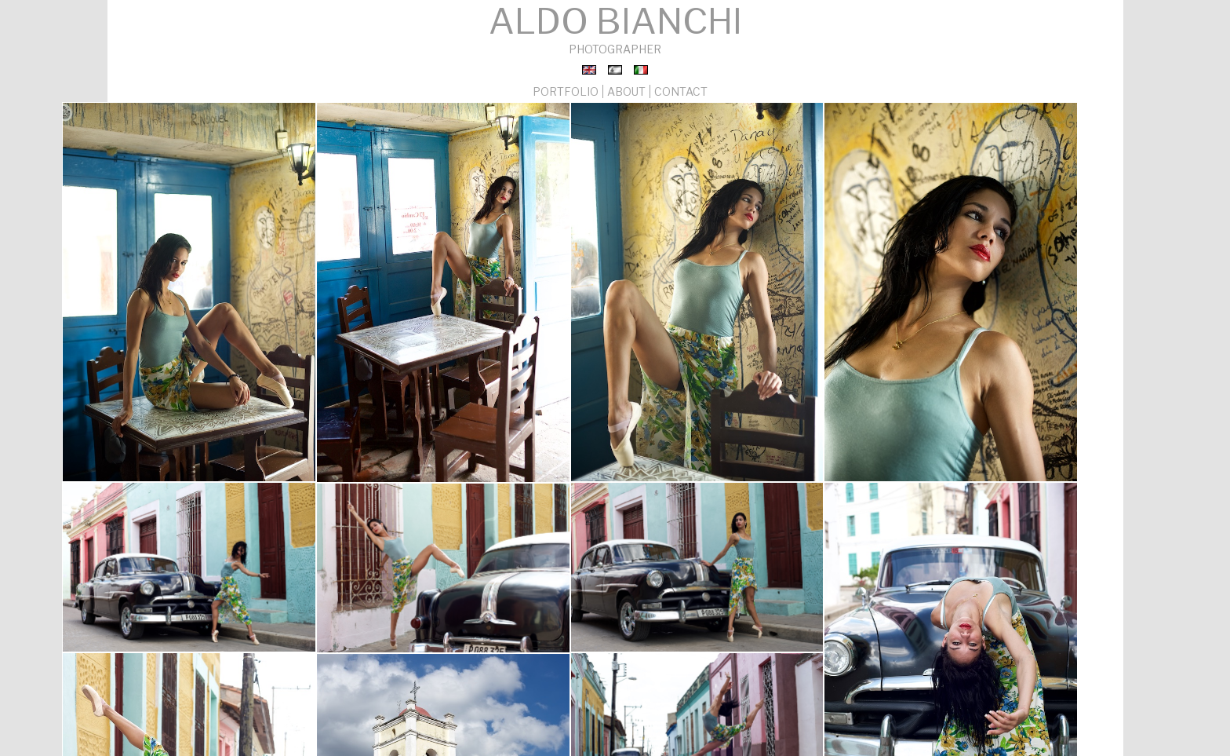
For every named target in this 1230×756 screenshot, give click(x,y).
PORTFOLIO (564, 88)
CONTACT (676, 88)
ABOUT (623, 88)
